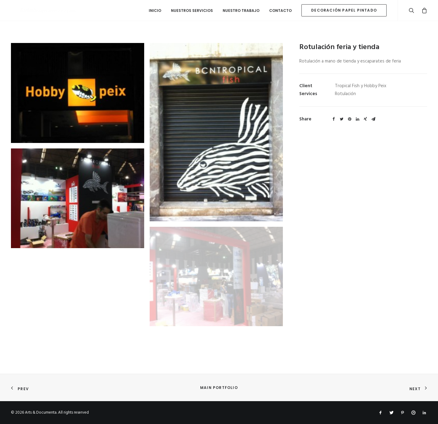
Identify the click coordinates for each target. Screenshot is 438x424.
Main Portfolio (219, 387)
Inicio (155, 10)
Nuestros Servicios (192, 10)
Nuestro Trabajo (241, 10)
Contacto (280, 10)
